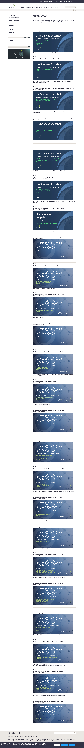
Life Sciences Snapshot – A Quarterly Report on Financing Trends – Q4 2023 (48, 294)
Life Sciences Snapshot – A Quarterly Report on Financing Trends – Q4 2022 (48, 410)
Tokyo (38, 740)
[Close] (82, 745)
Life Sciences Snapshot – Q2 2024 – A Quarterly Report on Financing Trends (48, 265)
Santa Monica (21, 740)
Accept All (71, 745)
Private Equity (11, 25)
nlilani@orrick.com (12, 44)
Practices (46, 1)
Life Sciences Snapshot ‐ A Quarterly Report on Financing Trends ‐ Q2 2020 (48, 671)
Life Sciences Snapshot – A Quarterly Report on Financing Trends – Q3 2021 (48, 554)
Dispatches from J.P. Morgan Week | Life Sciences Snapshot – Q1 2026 (47, 58)
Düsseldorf (31, 739)
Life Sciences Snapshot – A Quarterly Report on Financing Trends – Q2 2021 (48, 583)
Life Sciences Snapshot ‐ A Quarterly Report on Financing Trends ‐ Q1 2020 (48, 701)
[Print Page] (75, 10)
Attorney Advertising (28, 736)
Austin (9, 739)
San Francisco (15, 740)
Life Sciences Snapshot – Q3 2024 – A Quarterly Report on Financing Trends (48, 237)
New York (57, 739)
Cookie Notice (22, 736)
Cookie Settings (56, 745)
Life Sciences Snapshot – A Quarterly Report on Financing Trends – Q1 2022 (48, 497)
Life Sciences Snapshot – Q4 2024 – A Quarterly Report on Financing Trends (48, 208)
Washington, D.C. (42, 740)
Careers (56, 1)
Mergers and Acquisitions (14, 23)
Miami (48, 739)
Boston (16, 739)
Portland (70, 739)
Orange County (63, 739)
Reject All (64, 745)
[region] (42, 745)
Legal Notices (10, 736)
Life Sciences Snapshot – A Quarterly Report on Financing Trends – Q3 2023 (48, 323)
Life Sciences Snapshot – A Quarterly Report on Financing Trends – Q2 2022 (48, 468)
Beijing (13, 739)
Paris (67, 739)
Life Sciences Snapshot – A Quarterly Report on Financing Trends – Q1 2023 (48, 381)
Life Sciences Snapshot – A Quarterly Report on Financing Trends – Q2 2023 (48, 351)
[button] (73, 10)
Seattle (25, 740)
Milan (51, 739)
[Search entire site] (64, 733)
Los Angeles (44, 739)
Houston (36, 739)
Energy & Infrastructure (37, 7)
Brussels (19, 739)
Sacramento (10, 740)
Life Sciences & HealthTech (53, 7)
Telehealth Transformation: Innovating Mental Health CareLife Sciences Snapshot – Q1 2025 (45, 178)
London (39, 739)
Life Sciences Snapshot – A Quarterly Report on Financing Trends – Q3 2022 (48, 440)
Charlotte (23, 739)
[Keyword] (75, 733)
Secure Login (35, 736)
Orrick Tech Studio (68, 1)
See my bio (27, 37)
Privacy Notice (16, 736)
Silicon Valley (30, 740)
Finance (45, 7)
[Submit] (75, 7)
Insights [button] (51, 1)
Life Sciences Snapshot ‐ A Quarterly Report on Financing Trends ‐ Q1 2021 (48, 612)
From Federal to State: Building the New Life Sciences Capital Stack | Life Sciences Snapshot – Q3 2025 (53, 118)
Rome (74, 739)
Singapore (34, 740)
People (40, 1)
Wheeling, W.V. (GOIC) (50, 740)
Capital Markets (12, 22)
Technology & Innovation (25, 7)
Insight (34, 56)
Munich (54, 739)
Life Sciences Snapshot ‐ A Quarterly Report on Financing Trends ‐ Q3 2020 (48, 641)
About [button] (61, 1)
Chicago (27, 739)
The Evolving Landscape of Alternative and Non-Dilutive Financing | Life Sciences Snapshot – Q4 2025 (53, 88)
